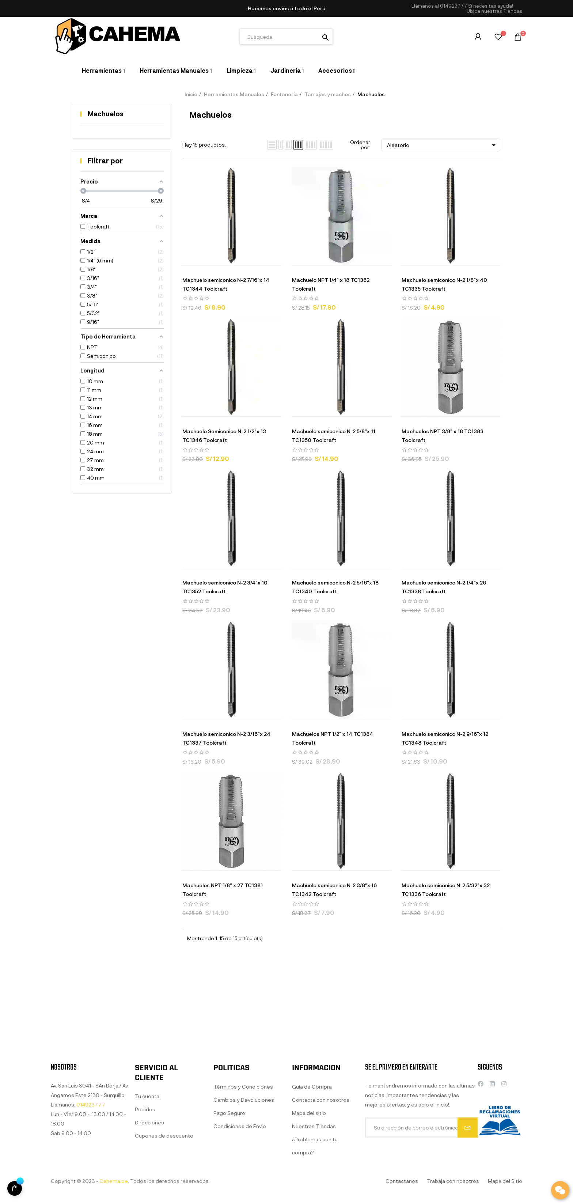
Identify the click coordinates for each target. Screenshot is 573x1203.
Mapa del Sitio (505, 1181)
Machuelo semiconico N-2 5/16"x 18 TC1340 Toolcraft (335, 586)
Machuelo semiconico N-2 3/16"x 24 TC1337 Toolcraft (226, 738)
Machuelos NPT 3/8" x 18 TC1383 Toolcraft (442, 435)
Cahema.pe (113, 1181)
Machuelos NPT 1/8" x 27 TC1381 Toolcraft (222, 889)
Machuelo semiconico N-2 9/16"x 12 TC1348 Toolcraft (445, 738)
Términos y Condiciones (243, 1176)
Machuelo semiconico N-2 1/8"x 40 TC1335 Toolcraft (444, 284)
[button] (494, 11)
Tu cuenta (147, 1186)
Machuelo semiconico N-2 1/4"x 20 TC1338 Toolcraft (444, 586)
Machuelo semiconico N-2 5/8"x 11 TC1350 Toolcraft (333, 435)
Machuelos (106, 114)
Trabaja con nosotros (453, 1181)
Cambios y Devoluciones (243, 1189)
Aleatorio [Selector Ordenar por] (442, 145)
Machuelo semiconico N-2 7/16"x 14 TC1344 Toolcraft (225, 284)
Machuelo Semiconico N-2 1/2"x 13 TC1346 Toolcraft (224, 435)
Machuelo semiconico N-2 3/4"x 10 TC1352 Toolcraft (224, 586)
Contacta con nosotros (320, 1189)
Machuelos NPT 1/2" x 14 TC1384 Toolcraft (332, 738)
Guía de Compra (312, 1176)
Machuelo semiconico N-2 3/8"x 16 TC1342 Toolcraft (334, 889)
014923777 (453, 6)
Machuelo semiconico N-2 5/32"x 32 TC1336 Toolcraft (446, 889)
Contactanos (402, 1181)
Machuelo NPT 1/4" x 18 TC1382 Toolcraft (330, 284)
